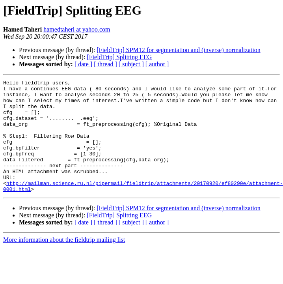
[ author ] (157, 64)
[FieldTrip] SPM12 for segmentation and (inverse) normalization (178, 50)
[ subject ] (131, 64)
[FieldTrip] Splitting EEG (119, 57)
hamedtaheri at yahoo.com (76, 29)
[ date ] (83, 64)
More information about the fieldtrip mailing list (64, 262)
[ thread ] (105, 64)
